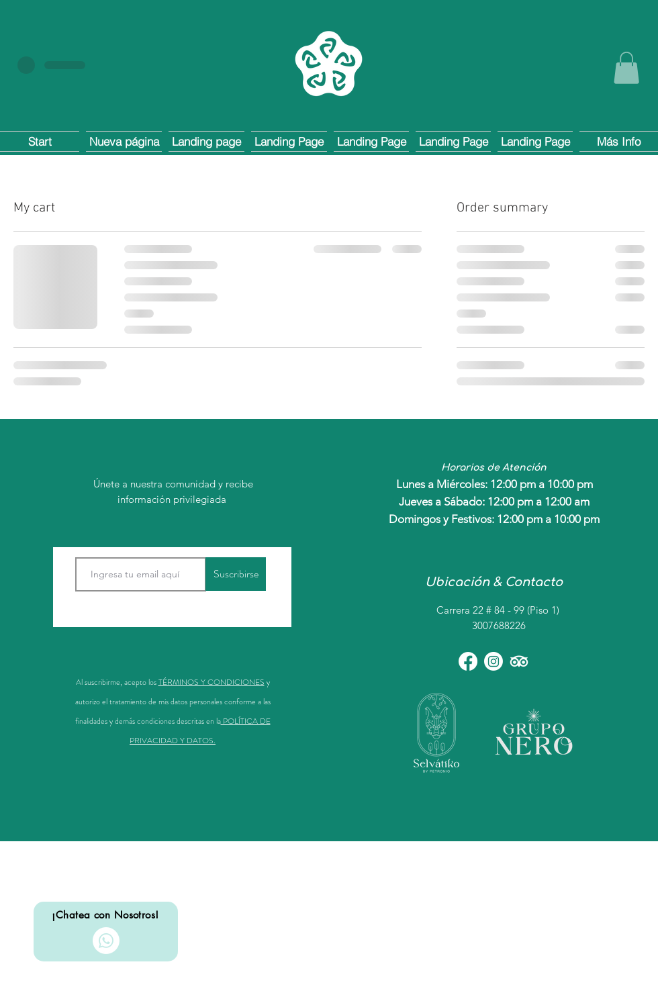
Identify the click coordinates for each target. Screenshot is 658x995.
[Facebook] (468, 661)
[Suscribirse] (235, 574)
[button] (626, 68)
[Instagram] (493, 661)
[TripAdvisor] (519, 661)
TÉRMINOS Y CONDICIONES (211, 682)
